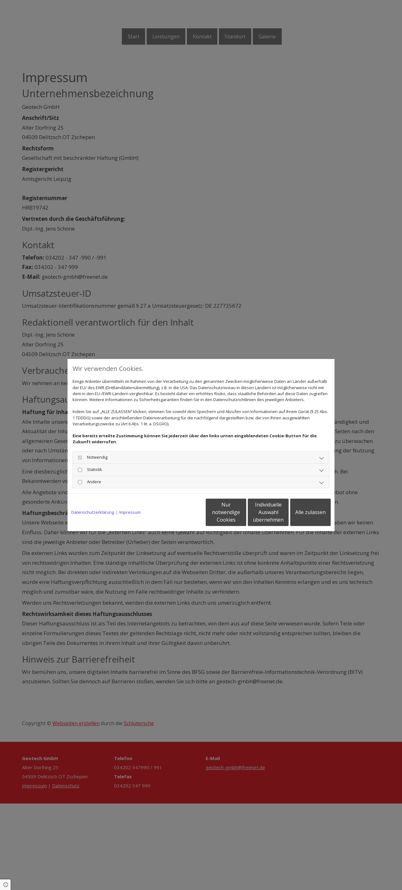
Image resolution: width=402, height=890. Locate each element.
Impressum (130, 512)
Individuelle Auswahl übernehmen (242, 512)
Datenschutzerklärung (92, 512)
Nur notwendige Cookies (182, 512)
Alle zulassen (301, 512)
